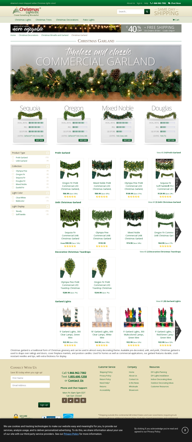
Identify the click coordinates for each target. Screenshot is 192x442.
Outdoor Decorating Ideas (162, 383)
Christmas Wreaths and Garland (54, 35)
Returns (103, 386)
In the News (134, 383)
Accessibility (105, 390)
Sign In (139, 3)
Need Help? (105, 383)
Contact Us (75, 380)
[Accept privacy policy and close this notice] (185, 430)
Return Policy (105, 379)
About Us (131, 3)
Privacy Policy (105, 375)
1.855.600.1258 (77, 376)
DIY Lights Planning (159, 372)
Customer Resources (160, 386)
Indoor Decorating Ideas (161, 379)
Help (146, 3)
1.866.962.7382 (76, 373)
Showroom (133, 390)
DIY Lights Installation (160, 375)
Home (13, 35)
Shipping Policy (106, 372)
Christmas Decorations (28, 35)
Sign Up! (44, 404)
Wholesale (133, 386)
